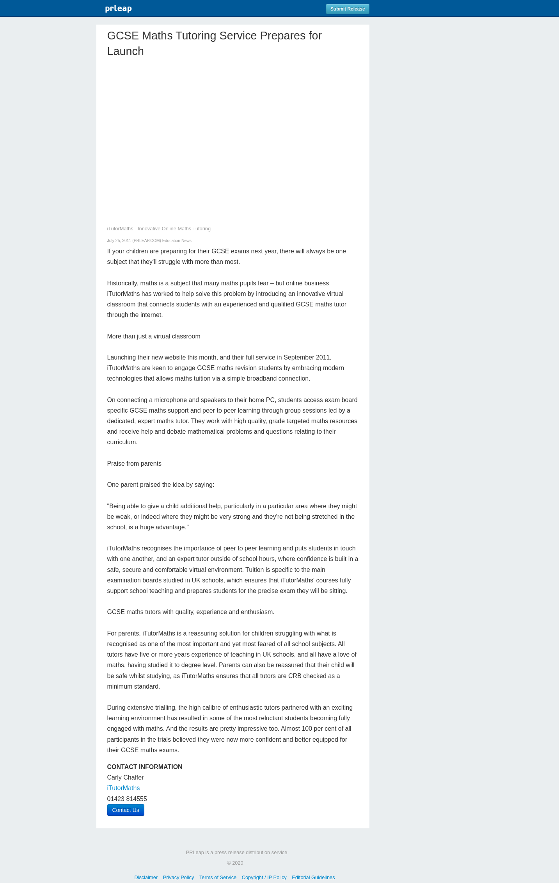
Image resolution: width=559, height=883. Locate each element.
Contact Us (125, 810)
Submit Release (347, 9)
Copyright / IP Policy (264, 877)
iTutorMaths (123, 788)
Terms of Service (217, 877)
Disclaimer (146, 877)
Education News (177, 241)
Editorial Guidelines (313, 877)
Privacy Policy (178, 877)
